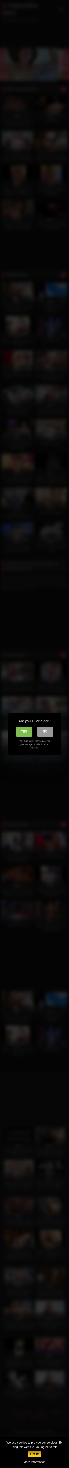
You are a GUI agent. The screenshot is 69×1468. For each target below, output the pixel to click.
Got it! (34, 1454)
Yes (24, 731)
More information (34, 1462)
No (45, 731)
